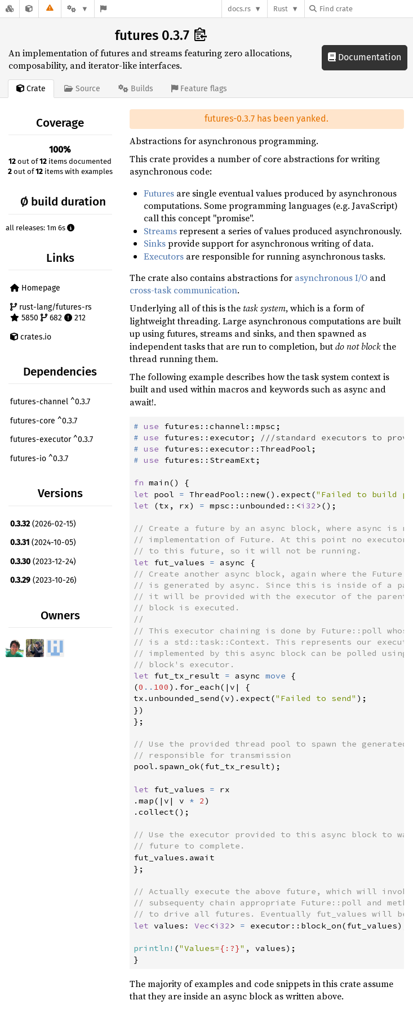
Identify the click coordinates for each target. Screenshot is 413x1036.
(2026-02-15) (43, 524)
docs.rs (239, 9)
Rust (280, 9)
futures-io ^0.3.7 (39, 458)
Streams (160, 231)
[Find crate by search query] (365, 8)
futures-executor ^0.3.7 (51, 439)
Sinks (155, 243)
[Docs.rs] (9, 8)
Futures (159, 193)
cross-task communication (183, 290)
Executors (164, 256)
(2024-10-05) (43, 542)
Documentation (364, 57)
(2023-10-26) (43, 580)
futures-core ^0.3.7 (43, 421)
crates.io (30, 337)
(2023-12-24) (43, 561)
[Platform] (77, 8)
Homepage (35, 288)
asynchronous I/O (331, 277)
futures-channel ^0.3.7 (50, 402)
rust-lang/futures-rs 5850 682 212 (51, 312)
